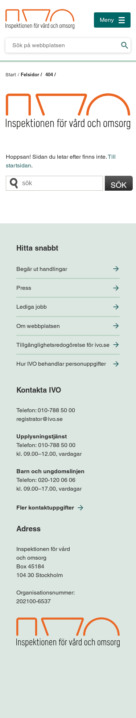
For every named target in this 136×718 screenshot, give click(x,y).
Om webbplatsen (38, 326)
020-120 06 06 (56, 479)
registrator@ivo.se (39, 418)
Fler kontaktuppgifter (45, 507)
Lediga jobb (31, 306)
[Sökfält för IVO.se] (62, 45)
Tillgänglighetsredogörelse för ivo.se (63, 344)
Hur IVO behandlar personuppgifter (61, 363)
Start (10, 74)
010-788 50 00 (56, 410)
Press (23, 287)
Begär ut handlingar (41, 268)
